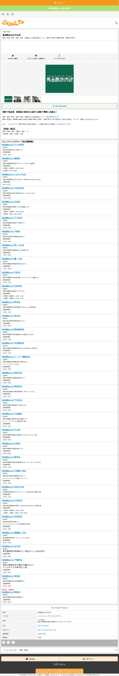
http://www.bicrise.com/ (47, 630)
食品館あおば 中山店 (11, 430)
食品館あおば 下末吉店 (12, 400)
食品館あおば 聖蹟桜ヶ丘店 (14, 533)
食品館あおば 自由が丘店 (13, 487)
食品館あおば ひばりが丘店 (14, 175)
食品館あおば (52, 117)
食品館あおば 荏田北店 (12, 373)
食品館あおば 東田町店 (12, 386)
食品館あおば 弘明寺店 (12, 286)
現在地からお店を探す (59, 8)
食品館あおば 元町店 (11, 273)
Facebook (8, 14)
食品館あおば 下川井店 (12, 218)
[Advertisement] (59, 48)
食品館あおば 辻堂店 (11, 202)
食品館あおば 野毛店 (11, 302)
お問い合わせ (59, 664)
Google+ (12, 14)
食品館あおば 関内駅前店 (13, 330)
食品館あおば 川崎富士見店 (14, 471)
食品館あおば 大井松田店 (13, 188)
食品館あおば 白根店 (11, 444)
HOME (30, 659)
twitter (3, 14)
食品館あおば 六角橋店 (12, 414)
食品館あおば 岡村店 (11, 592)
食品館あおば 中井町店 (12, 501)
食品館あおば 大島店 (11, 231)
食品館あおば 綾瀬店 (11, 158)
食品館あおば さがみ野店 (13, 145)
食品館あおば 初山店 (11, 316)
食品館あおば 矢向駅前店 (13, 343)
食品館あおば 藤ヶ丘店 (12, 259)
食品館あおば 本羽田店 (12, 517)
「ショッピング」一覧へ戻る (59, 650)
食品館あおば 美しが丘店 (13, 245)
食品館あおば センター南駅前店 (16, 357)
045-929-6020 (59, 106)
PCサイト (88, 659)
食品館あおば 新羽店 (11, 457)
